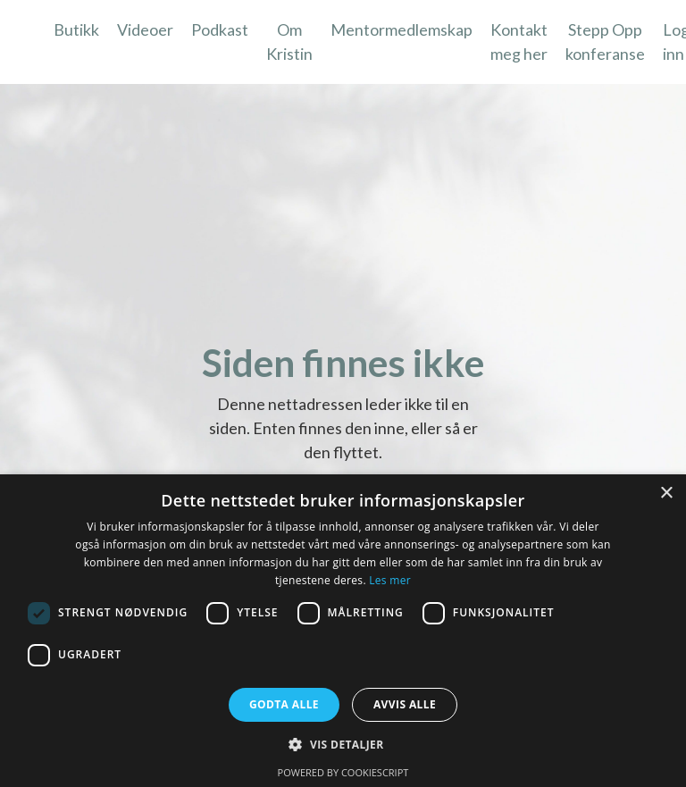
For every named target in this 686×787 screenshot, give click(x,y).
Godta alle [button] (284, 704)
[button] (342, 744)
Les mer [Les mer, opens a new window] (390, 580)
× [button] (666, 493)
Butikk (76, 29)
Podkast (219, 29)
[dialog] (343, 630)
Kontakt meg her (519, 41)
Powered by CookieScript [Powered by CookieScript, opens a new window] (343, 772)
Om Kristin (289, 41)
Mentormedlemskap (401, 29)
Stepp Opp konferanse (605, 41)
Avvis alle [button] (404, 704)
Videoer (145, 29)
